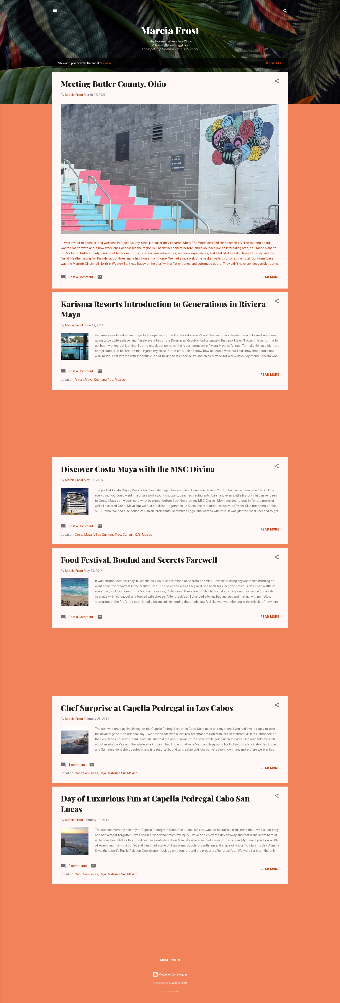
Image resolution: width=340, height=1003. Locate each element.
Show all (273, 63)
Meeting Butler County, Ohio (113, 83)
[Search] (285, 11)
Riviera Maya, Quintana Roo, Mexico (100, 380)
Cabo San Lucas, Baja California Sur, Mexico (106, 773)
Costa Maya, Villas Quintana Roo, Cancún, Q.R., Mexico (113, 535)
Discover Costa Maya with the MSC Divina (138, 469)
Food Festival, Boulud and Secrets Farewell (139, 559)
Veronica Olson (179, 983)
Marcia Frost (170, 30)
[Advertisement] (170, 423)
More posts (170, 960)
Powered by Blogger (170, 974)
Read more (269, 277)
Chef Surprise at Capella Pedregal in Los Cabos (147, 707)
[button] (276, 81)
